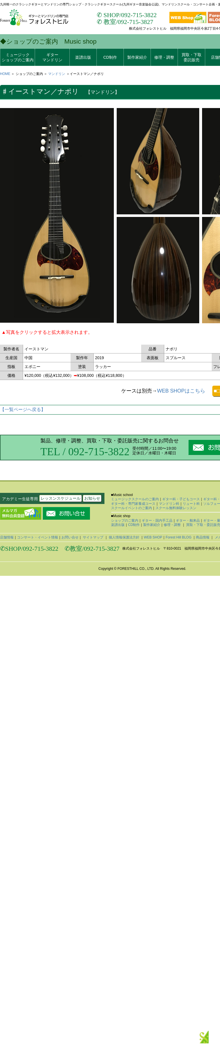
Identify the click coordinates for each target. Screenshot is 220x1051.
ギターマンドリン (52, 57)
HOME (5, 74)
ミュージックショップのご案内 (18, 57)
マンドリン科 (169, 504)
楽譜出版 (83, 57)
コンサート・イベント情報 (37, 537)
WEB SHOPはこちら (181, 391)
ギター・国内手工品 (157, 521)
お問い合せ (70, 537)
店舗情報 (7, 537)
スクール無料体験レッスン (175, 508)
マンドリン (56, 74)
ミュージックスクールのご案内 (135, 499)
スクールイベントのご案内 (131, 508)
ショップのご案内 (124, 521)
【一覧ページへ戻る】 (23, 409)
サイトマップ (93, 537)
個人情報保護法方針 (124, 537)
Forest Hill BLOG (179, 537)
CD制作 (110, 57)
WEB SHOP (153, 537)
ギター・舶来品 (188, 521)
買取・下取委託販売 (192, 57)
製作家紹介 (137, 57)
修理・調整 (164, 57)
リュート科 (191, 504)
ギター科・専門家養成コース (133, 504)
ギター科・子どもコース (181, 499)
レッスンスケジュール (61, 498)
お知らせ (92, 498)
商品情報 (203, 537)
